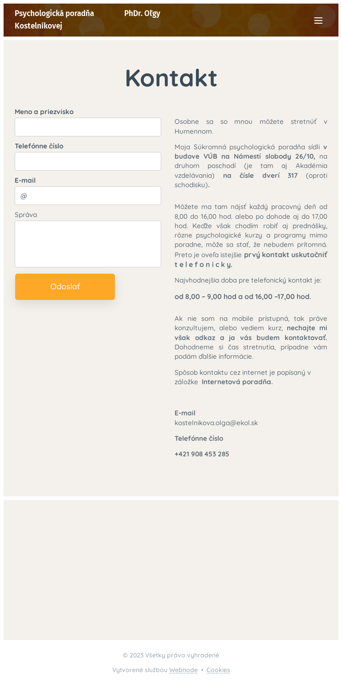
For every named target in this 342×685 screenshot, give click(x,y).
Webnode (183, 670)
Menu (318, 20)
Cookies (218, 670)
